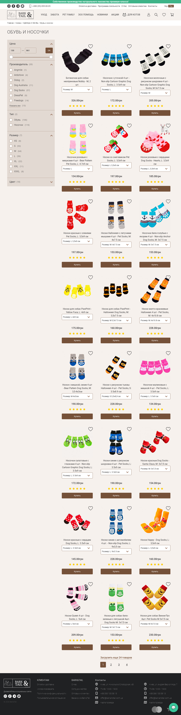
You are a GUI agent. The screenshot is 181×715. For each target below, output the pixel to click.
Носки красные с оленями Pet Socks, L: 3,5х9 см (77, 235)
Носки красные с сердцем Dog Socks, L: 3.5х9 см (77, 542)
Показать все (14, 106)
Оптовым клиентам (137, 6)
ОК (49, 50)
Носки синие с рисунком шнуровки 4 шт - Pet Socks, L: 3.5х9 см (116, 464)
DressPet (20, 95)
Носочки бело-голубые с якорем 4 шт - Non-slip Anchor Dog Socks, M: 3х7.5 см (155, 236)
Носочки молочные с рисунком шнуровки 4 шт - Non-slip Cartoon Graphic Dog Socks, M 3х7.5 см (155, 83)
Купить (77, 113)
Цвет (14, 182)
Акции (115, 14)
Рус (171, 6)
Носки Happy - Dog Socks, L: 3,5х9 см (155, 542)
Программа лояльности (109, 6)
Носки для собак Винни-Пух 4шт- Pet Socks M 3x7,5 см (155, 617)
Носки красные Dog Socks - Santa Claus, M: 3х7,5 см (155, 462)
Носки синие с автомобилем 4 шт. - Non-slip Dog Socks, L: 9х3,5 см (116, 543)
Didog (19, 80)
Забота (54, 14)
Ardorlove (21, 75)
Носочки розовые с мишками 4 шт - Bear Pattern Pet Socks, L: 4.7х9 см (77, 160)
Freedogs (21, 100)
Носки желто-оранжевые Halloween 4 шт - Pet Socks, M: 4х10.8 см (155, 312)
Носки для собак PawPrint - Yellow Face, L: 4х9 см (77, 311)
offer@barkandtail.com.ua (112, 698)
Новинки (102, 14)
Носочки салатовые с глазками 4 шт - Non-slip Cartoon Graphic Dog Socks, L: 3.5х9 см (77, 465)
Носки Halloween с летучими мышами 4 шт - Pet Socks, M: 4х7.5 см (116, 236)
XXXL (19, 171)
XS (17, 141)
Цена (12, 43)
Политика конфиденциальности (51, 693)
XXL (18, 166)
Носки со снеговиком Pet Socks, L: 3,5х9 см (116, 159)
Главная (10, 23)
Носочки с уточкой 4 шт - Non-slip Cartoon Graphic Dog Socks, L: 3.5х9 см (116, 81)
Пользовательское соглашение (51, 698)
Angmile (20, 70)
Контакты (152, 6)
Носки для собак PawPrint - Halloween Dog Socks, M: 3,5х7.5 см (116, 312)
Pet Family (69, 14)
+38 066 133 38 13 (157, 693)
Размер (15, 135)
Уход (44, 14)
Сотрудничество (79, 689)
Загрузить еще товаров (116, 657)
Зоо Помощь (86, 14)
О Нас (124, 6)
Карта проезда (107, 702)
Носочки (22, 125)
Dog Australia (23, 85)
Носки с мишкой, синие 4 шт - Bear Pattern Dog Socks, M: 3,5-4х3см (77, 388)
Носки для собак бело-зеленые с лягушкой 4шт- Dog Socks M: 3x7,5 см (116, 619)
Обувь (20, 119)
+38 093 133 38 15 (109, 693)
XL (18, 161)
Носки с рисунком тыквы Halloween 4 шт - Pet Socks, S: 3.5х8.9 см (116, 388)
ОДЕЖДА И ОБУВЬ (30, 23)
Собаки (18, 23)
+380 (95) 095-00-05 (41, 6)
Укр (166, 6)
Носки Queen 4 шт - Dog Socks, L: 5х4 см (77, 617)
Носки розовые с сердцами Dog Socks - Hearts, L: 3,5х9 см (155, 160)
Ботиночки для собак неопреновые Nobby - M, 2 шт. (77, 81)
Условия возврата (45, 689)
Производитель (21, 64)
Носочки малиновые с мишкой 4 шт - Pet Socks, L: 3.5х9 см (155, 388)
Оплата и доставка (87, 6)
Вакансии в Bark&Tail (81, 698)
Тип (13, 114)
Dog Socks (22, 90)
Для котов (134, 14)
